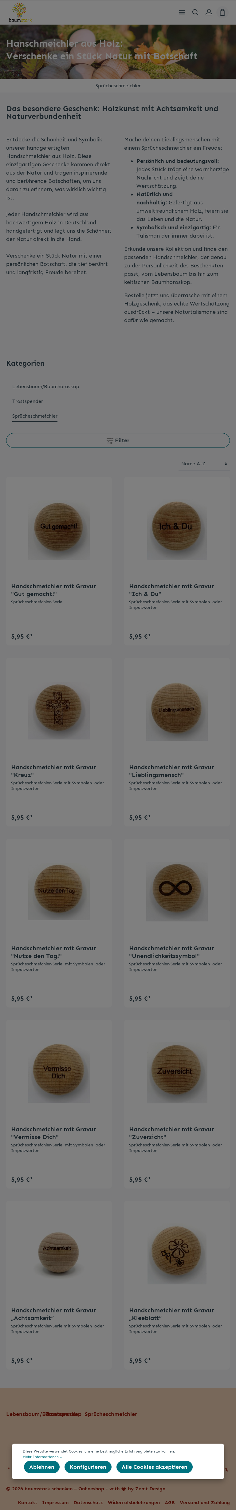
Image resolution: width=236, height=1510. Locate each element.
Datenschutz (88, 1502)
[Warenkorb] (222, 12)
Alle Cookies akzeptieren (154, 1467)
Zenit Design (150, 1489)
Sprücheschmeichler (111, 1414)
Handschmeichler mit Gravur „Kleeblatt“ (171, 1314)
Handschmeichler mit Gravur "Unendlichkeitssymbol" (171, 952)
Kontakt (27, 1502)
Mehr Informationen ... (43, 1457)
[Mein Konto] (209, 12)
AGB (170, 1502)
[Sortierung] (204, 464)
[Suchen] (195, 12)
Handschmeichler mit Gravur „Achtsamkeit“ (53, 1314)
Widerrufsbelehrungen (134, 1502)
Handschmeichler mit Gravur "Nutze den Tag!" (53, 952)
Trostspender (62, 1414)
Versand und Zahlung (205, 1502)
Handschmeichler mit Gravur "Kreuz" (53, 771)
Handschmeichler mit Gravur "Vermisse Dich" (53, 1133)
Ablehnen (41, 1467)
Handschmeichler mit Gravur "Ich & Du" (171, 589)
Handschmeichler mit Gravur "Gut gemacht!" (53, 589)
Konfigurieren (88, 1467)
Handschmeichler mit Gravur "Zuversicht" (171, 1133)
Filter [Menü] (118, 440)
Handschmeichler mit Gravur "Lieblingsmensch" (171, 771)
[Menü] (182, 12)
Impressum (55, 1502)
